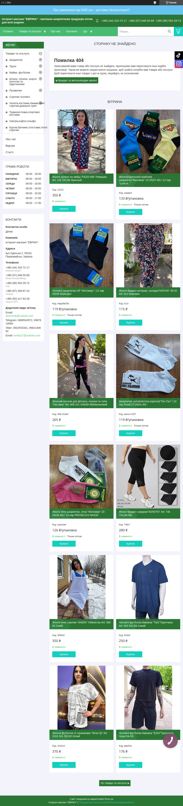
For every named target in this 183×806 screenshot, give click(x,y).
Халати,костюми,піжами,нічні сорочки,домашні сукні (26, 104)
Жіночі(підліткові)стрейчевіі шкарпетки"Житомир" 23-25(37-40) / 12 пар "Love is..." (145, 180)
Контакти (71, 31)
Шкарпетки (15, 59)
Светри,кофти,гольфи (22, 121)
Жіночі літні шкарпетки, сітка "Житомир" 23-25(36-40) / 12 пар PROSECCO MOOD (78, 513)
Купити (64, 208)
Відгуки (10, 145)
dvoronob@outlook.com (19, 315)
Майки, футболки (19, 72)
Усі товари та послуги (114, 783)
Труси (12, 66)
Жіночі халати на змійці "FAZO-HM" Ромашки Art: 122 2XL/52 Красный (79, 178)
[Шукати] (169, 31)
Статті (10, 152)
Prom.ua (109, 799)
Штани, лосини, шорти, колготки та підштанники (23, 81)
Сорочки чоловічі (19, 96)
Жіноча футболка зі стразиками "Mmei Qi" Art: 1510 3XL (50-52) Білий (80, 735)
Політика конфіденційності (120, 802)
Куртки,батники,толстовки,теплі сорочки (26, 129)
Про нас (55, 31)
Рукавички (15, 90)
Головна (8, 31)
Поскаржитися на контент (91, 802)
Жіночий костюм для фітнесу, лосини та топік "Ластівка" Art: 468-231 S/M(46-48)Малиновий (79, 403)
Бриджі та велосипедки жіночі (77, 80)
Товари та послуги (30, 31)
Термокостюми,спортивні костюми (24, 113)
